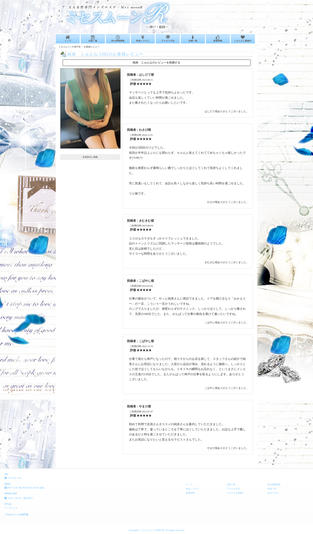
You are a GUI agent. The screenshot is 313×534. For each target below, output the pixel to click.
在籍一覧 (193, 38)
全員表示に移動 (90, 157)
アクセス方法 (168, 38)
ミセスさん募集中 (243, 38)
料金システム (143, 38)
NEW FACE (272, 493)
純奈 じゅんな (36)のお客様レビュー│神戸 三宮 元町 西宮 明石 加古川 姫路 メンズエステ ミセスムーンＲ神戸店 (252, 1)
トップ (68, 38)
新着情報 (218, 38)
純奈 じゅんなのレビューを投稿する (156, 62)
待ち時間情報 (118, 38)
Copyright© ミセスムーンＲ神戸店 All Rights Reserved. (156, 530)
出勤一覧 (93, 38)
